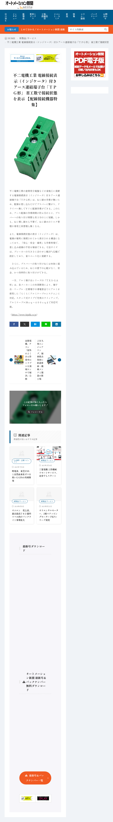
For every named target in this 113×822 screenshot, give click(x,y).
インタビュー (15, 16)
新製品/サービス (27, 38)
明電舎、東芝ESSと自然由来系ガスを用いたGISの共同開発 (21, 475)
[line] (45, 324)
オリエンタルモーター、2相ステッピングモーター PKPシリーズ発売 (48, 515)
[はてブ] (35, 324)
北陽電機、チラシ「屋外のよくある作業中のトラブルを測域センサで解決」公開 (28, 359)
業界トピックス (33, 16)
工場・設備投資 (44, 16)
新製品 (23, 16)
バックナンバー (94, 16)
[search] (105, 29)
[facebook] (14, 324)
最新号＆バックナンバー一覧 (35, 778)
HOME (6, 17)
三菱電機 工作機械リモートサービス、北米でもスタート (48, 472)
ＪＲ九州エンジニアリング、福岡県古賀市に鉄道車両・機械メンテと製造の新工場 (40, 359)
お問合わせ (105, 16)
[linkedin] (56, 324)
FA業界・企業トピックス (21, 461)
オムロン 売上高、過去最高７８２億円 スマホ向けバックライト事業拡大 (22, 515)
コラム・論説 (83, 16)
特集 (74, 15)
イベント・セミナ (57, 16)
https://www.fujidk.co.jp (24, 314)
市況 (67, 15)
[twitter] (24, 324)
